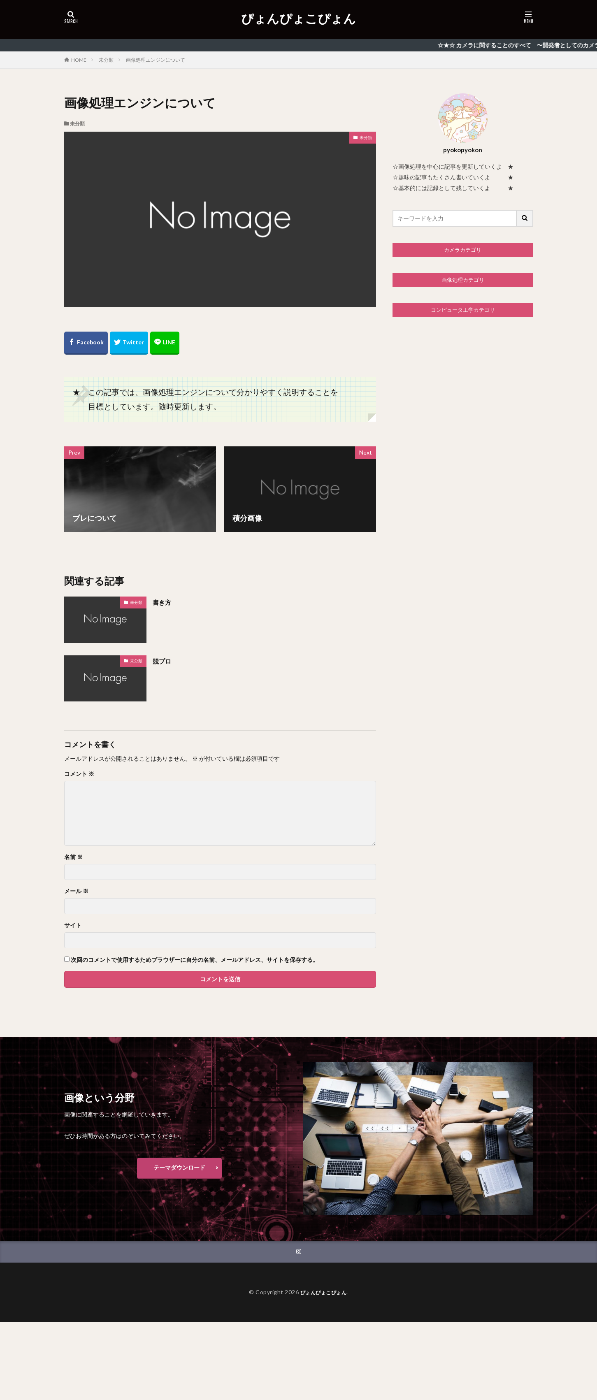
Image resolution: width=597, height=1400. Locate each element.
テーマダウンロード (179, 1167)
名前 (73, 857)
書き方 (164, 601)
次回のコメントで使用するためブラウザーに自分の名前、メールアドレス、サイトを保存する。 (194, 960)
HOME (78, 60)
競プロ (164, 660)
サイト (72, 925)
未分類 (106, 60)
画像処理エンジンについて (155, 60)
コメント (79, 774)
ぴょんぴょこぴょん (298, 18)
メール (76, 891)
